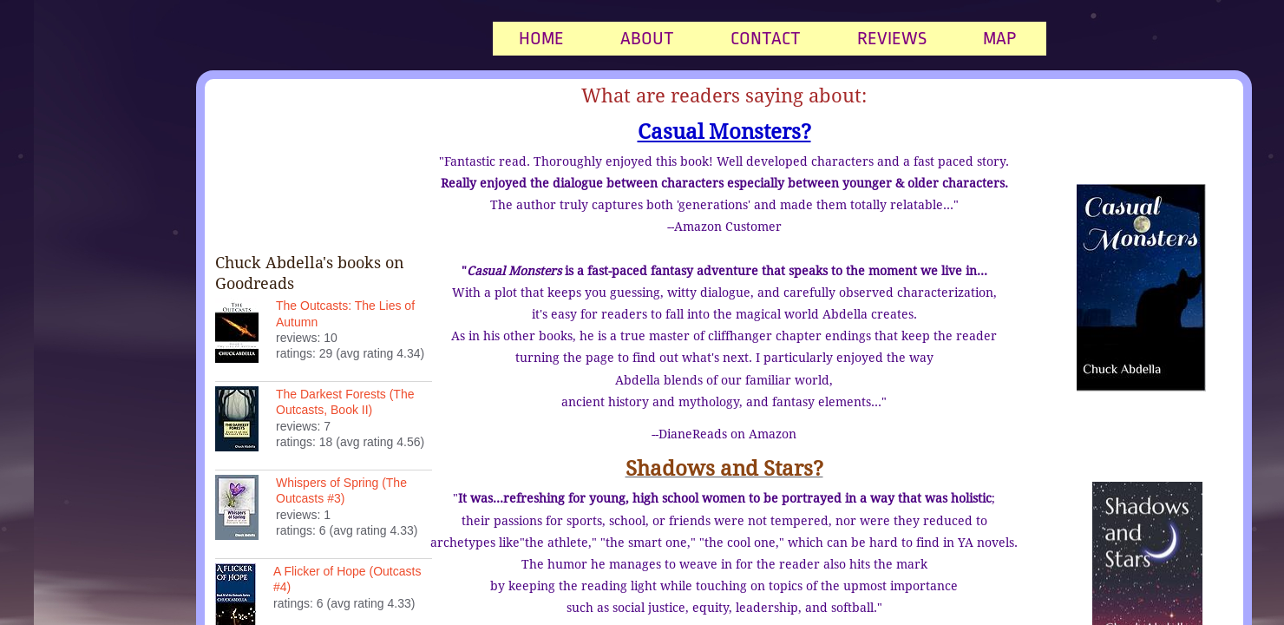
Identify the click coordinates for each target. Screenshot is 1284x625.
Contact (765, 38)
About (647, 38)
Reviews (892, 38)
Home (541, 38)
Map (999, 38)
